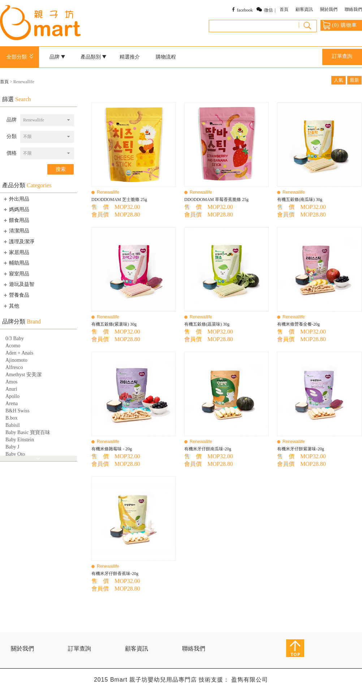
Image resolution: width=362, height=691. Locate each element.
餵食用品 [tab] (16, 220)
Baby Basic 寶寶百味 (27, 432)
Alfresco (14, 367)
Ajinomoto (16, 360)
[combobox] (47, 120)
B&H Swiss (17, 410)
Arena (11, 403)
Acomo (12, 345)
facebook (245, 10)
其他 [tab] (11, 306)
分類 (12, 136)
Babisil (12, 425)
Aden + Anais (19, 353)
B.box (11, 418)
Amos (11, 382)
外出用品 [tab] (16, 199)
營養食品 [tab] (16, 295)
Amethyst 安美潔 (23, 374)
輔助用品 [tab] (16, 263)
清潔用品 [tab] (16, 231)
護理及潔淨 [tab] (18, 241)
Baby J (12, 447)
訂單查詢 (342, 56)
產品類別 (94, 57)
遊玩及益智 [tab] (18, 284)
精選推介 (130, 57)
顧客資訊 (304, 9)
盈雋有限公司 (249, 680)
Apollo (12, 396)
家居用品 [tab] (16, 252)
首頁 (284, 9)
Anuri (11, 389)
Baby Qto (15, 454)
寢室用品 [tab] (16, 273)
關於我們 (328, 9)
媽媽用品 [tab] (16, 209)
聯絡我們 (353, 9)
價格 (12, 153)
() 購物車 (339, 25)
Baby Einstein (19, 439)
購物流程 (166, 57)
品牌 (57, 57)
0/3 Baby (14, 338)
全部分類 (21, 57)
